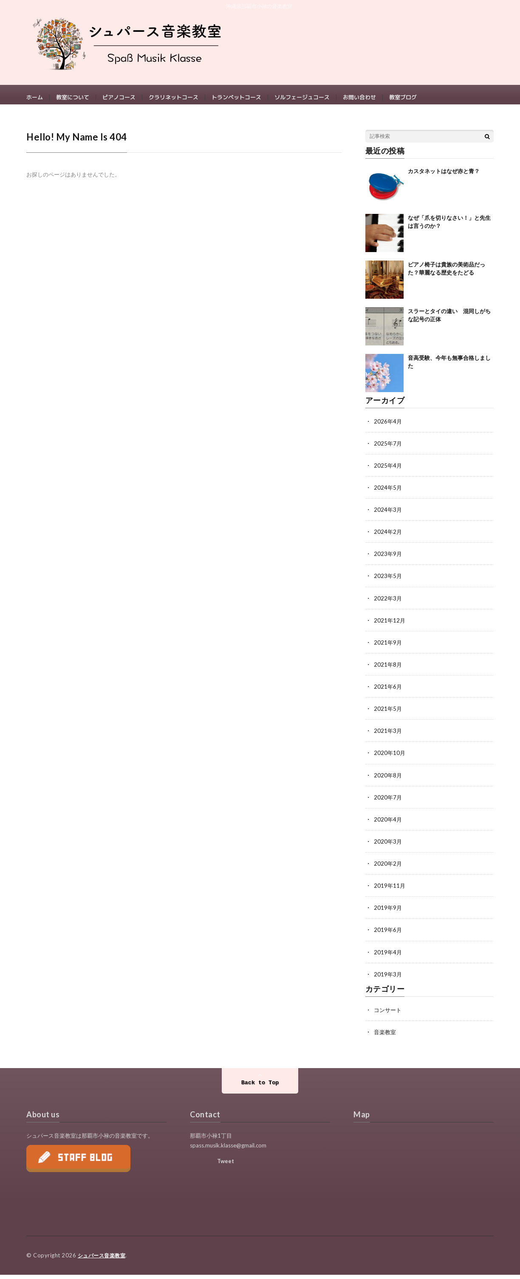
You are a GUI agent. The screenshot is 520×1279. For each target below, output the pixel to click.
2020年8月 (388, 780)
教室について (72, 97)
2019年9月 (388, 912)
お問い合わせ (359, 97)
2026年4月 (388, 427)
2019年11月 (390, 890)
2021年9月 (388, 647)
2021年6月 (388, 692)
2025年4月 (388, 471)
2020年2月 (388, 868)
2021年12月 (390, 625)
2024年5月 (388, 493)
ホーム (34, 97)
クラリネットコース (173, 97)
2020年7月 (388, 802)
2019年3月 (388, 978)
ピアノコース (119, 97)
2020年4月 (388, 824)
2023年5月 (388, 581)
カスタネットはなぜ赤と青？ (444, 177)
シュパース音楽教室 (104, 1260)
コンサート (389, 1014)
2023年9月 (388, 559)
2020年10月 (390, 758)
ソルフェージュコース (302, 97)
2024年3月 (388, 515)
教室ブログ (403, 97)
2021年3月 (388, 736)
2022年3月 (388, 603)
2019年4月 (388, 956)
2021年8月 (388, 669)
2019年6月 (388, 934)
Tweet (225, 1165)
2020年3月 (388, 846)
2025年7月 (388, 449)
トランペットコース (236, 97)
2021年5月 (388, 714)
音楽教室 (386, 1036)
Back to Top (260, 1087)
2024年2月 (388, 537)
